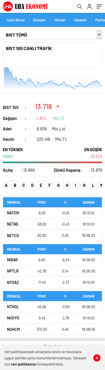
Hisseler (80, 20)
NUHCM (13, 329)
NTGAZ (13, 282)
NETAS (12, 224)
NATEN (13, 212)
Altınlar (60, 20)
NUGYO (13, 317)
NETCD (13, 235)
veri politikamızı (23, 364)
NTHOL (13, 306)
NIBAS (12, 259)
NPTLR (13, 271)
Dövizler (39, 20)
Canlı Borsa (16, 20)
